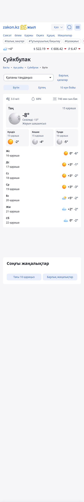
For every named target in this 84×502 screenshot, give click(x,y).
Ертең (42, 87)
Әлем (18, 35)
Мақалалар (65, 35)
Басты (6, 67)
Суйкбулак (32, 67)
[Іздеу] (69, 27)
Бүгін (16, 87)
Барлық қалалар (62, 78)
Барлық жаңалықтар (60, 277)
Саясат (7, 35)
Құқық (51, 35)
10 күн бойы (68, 87)
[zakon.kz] (19, 27)
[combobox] (29, 77)
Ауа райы (18, 67)
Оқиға (40, 35)
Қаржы (29, 35)
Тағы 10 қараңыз (24, 277)
